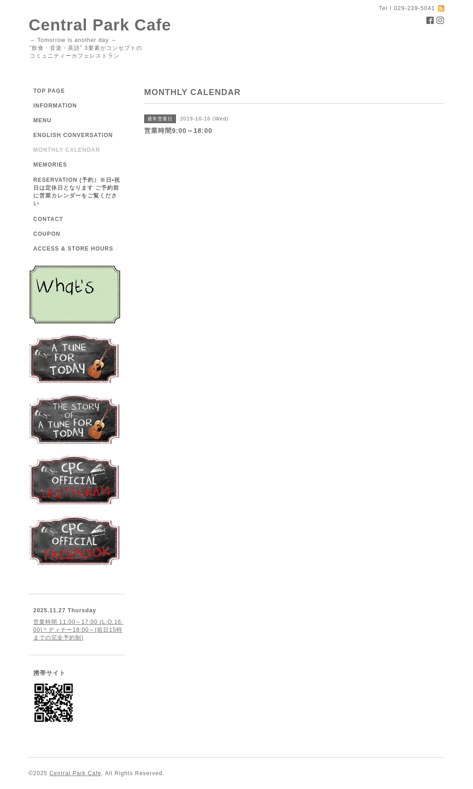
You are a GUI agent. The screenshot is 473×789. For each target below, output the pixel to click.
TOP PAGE (49, 91)
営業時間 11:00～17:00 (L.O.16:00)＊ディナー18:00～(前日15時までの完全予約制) (78, 630)
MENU (42, 120)
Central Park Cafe (100, 25)
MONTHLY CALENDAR (66, 150)
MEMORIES (50, 164)
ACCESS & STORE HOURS (73, 248)
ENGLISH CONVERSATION (73, 135)
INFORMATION (55, 105)
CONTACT (48, 219)
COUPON (47, 234)
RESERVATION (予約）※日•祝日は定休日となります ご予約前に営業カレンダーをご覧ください (76, 192)
